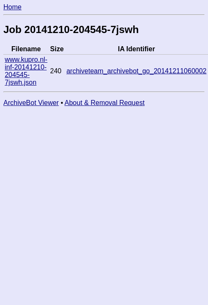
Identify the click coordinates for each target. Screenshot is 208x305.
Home (12, 7)
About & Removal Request (105, 102)
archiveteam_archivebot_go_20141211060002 (136, 71)
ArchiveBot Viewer (31, 102)
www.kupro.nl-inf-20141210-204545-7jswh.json (26, 71)
